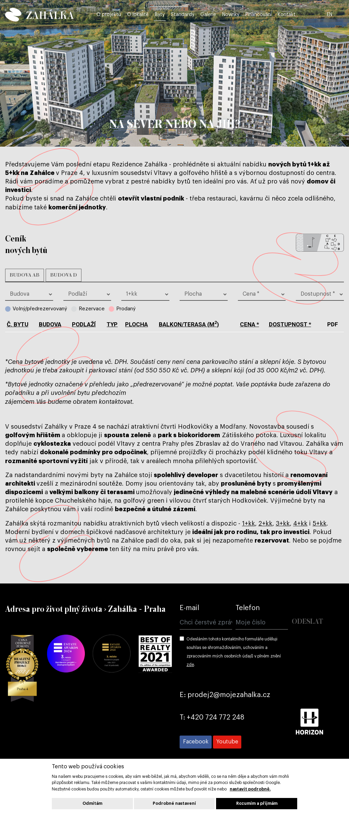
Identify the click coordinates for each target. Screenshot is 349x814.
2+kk (265, 523)
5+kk (320, 523)
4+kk (300, 523)
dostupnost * (290, 324)
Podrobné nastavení (174, 803)
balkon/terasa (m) (189, 324)
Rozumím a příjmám (256, 803)
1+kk (248, 523)
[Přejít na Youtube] (227, 742)
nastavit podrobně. (250, 789)
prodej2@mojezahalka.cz (228, 695)
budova (50, 324)
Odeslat (307, 622)
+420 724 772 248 (215, 717)
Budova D (63, 275)
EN (340, 14)
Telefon (248, 608)
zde (190, 665)
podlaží (84, 324)
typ (112, 324)
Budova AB (25, 275)
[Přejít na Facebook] (196, 742)
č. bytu (17, 324)
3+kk (283, 523)
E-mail (189, 608)
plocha (136, 324)
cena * (249, 324)
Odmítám (92, 803)
